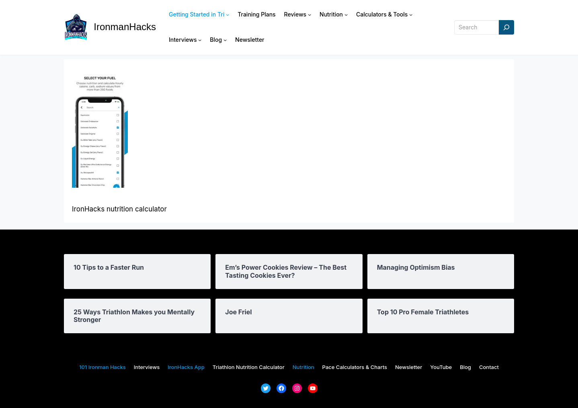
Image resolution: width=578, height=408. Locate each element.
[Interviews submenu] (199, 39)
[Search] (506, 27)
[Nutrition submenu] (346, 14)
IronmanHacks (125, 26)
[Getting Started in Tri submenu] (227, 14)
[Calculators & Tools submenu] (410, 14)
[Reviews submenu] (309, 14)
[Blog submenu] (225, 39)
